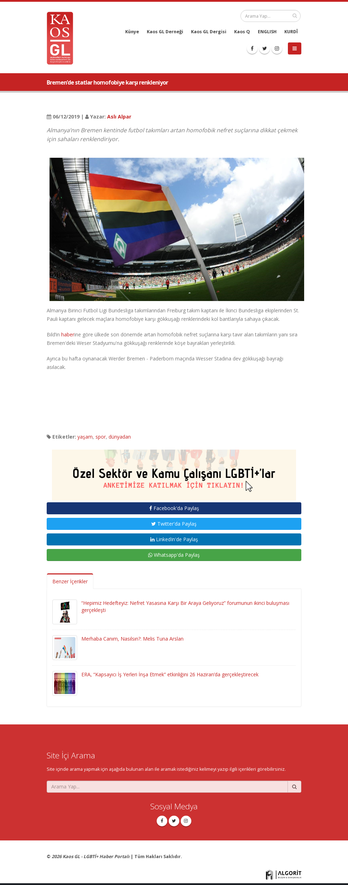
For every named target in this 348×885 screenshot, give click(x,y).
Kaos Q (242, 32)
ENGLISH (267, 32)
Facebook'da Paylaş (174, 508)
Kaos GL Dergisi (208, 32)
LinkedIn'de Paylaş (174, 539)
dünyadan (120, 436)
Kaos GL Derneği (165, 32)
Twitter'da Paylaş (174, 523)
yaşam (85, 436)
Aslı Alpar (119, 116)
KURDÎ (291, 32)
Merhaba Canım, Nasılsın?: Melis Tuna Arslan (132, 638)
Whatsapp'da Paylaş (174, 554)
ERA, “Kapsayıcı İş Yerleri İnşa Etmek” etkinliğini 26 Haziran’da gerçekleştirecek (170, 674)
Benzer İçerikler (70, 581)
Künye (132, 32)
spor (100, 436)
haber (67, 334)
